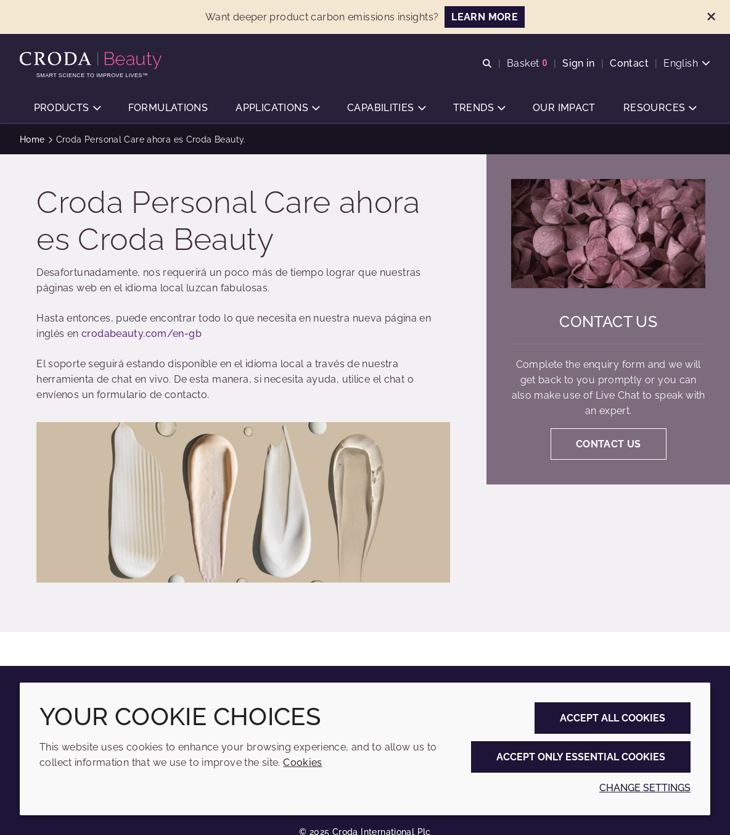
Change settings (645, 788)
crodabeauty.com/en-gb (141, 333)
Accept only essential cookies (580, 757)
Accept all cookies (612, 718)
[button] (67, 108)
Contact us (608, 322)
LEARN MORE (484, 17)
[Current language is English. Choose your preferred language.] (686, 63)
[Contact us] (608, 233)
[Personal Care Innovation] (92, 60)
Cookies (302, 762)
